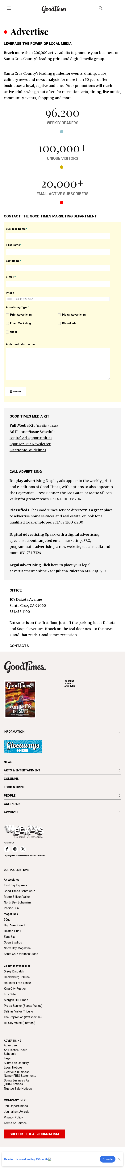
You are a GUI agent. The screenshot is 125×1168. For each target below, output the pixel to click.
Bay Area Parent (14, 925)
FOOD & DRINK (14, 787)
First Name (13, 244)
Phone (10, 292)
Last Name (13, 260)
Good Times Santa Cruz (19, 891)
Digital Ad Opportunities (31, 438)
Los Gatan (10, 994)
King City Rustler (15, 988)
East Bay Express (15, 885)
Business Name (16, 228)
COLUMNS (11, 779)
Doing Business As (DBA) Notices (16, 1082)
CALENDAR (12, 804)
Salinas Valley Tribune (18, 1011)
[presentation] (93, 390)
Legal (7, 1058)
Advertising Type (17, 307)
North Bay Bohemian (17, 902)
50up (7, 919)
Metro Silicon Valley (17, 897)
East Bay (9, 937)
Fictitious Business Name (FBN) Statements (20, 1073)
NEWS (8, 762)
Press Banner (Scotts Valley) (23, 1006)
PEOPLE (9, 795)
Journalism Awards (16, 1111)
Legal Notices (13, 1067)
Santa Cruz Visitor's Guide (21, 954)
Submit (15, 391)
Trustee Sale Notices (18, 1088)
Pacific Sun (11, 908)
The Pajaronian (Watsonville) (23, 1017)
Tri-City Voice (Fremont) (19, 1023)
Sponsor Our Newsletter (30, 444)
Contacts (19, 646)
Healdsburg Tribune (17, 977)
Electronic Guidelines (28, 450)
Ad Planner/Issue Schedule (32, 432)
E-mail (10, 276)
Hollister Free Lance (17, 983)
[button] (101, 9)
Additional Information (20, 344)
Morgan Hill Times (16, 1000)
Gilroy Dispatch (14, 971)
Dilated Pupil (12, 931)
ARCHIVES (93, 683)
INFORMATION (14, 732)
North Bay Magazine (17, 948)
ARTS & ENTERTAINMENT (22, 770)
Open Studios (13, 942)
